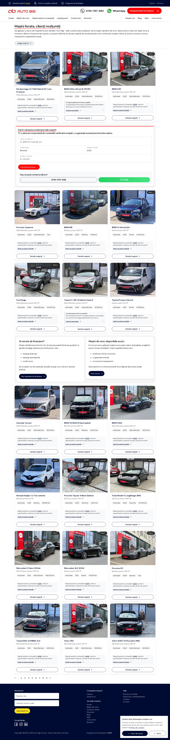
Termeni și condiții (130, 694)
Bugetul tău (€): (26, 156)
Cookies (126, 699)
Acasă (11, 18)
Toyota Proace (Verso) (122, 300)
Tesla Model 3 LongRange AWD (126, 495)
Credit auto (76, 18)
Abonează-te (22, 711)
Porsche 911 (117, 568)
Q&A (147, 18)
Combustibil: (24, 147)
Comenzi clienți (93, 709)
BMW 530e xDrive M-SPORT (77, 89)
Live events (157, 18)
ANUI (110, 733)
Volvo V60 (69, 641)
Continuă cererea (29, 167)
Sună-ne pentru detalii (27, 111)
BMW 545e (117, 423)
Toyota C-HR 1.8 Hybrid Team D (78, 300)
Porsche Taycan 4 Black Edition (79, 495)
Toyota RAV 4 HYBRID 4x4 (28, 641)
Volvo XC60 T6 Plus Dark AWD (126, 641)
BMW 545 (116, 89)
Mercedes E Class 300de (28, 568)
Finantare (90, 712)
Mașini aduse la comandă (43, 18)
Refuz (157, 733)
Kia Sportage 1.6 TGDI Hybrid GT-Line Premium (33, 90)
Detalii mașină (37, 119)
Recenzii (87, 18)
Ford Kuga (21, 300)
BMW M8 (68, 227)
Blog (140, 18)
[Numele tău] (36, 696)
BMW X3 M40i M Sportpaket (77, 423)
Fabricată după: (92, 147)
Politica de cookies (136, 727)
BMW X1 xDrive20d (121, 227)
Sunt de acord (135, 733)
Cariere (152, 3)
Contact (160, 3)
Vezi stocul (96, 373)
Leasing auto (62, 18)
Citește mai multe (73, 110)
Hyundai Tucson (24, 423)
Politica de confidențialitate (134, 697)
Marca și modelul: (26, 139)
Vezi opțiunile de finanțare (33, 376)
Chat (124, 179)
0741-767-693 (58, 179)
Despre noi (130, 18)
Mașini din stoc (23, 18)
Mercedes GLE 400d (74, 568)
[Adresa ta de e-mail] (36, 703)
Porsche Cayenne (24, 227)
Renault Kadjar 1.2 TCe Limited (30, 495)
